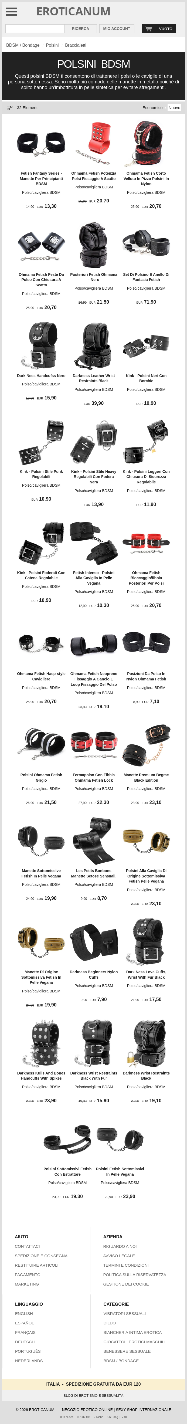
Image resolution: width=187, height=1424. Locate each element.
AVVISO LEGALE (119, 1255)
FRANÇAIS (25, 1332)
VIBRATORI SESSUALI (124, 1313)
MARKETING (27, 1284)
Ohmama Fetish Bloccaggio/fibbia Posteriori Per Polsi (146, 578)
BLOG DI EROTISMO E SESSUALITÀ (94, 1396)
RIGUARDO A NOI (120, 1246)
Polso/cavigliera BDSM (41, 192)
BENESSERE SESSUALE (127, 1351)
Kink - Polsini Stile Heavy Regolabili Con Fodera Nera (93, 476)
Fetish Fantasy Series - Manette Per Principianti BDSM (41, 178)
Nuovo (174, 107)
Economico (152, 107)
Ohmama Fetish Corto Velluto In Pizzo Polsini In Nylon (146, 178)
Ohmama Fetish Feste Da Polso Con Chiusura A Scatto (41, 279)
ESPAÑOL (24, 1323)
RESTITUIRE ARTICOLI (36, 1265)
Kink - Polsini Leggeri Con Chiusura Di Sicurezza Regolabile (146, 476)
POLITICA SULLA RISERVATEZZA (134, 1274)
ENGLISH (24, 1313)
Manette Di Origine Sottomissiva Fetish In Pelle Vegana (41, 977)
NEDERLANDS (29, 1360)
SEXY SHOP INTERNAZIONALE (143, 1410)
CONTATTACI (27, 1246)
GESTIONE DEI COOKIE (126, 1284)
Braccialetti (75, 45)
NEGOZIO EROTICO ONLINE (87, 1410)
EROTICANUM (73, 11)
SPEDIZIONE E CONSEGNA (41, 1255)
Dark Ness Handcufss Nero (41, 376)
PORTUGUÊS (28, 1351)
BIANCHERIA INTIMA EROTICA (132, 1332)
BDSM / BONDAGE (121, 1360)
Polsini (52, 45)
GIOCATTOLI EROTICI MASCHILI (134, 1342)
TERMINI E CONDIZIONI (125, 1265)
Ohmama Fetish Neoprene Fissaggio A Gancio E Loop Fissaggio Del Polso (93, 679)
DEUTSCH (25, 1342)
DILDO (109, 1323)
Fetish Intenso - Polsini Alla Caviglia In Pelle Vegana (93, 578)
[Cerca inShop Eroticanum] (35, 28)
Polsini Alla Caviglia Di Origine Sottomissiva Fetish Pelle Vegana (146, 876)
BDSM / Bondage (23, 45)
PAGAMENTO (27, 1274)
